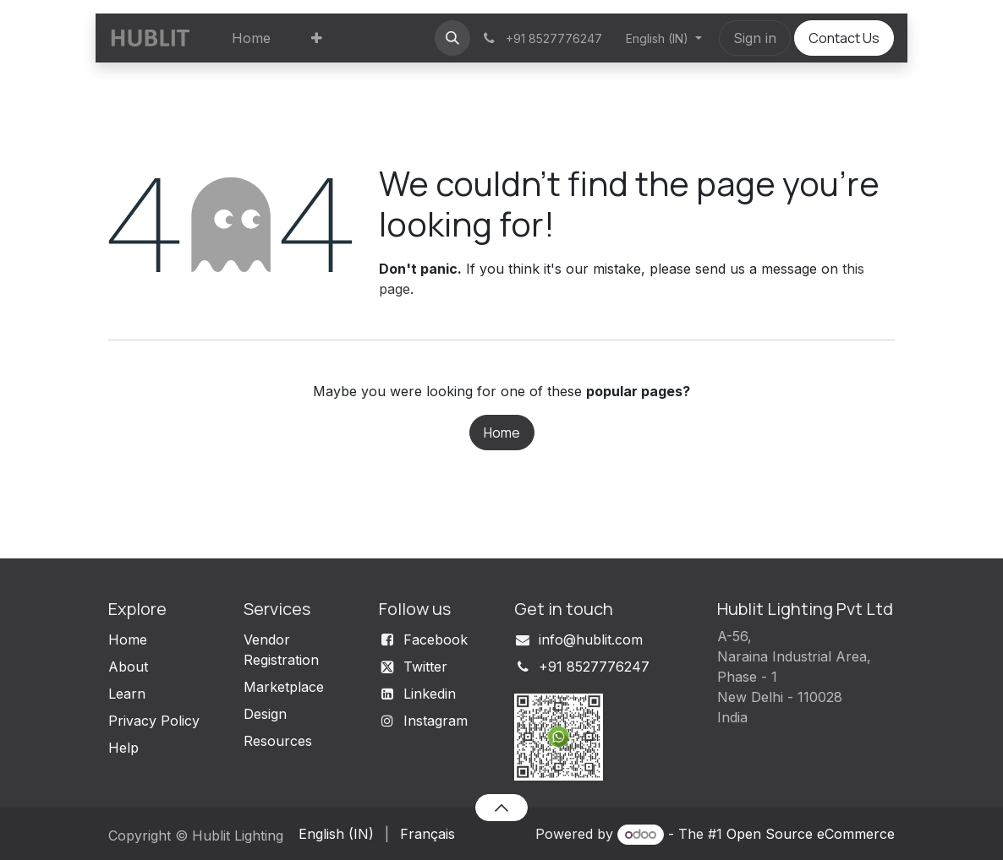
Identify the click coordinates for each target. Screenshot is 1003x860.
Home (502, 432)
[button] (452, 38)
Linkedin (429, 693)
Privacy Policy (154, 720)
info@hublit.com (591, 639)
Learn (126, 693)
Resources (278, 740)
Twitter (425, 666)
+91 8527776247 (594, 666)
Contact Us (844, 38)
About (128, 666)
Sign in (754, 38)
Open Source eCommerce (810, 833)
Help (123, 747)
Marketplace (284, 686)
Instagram (435, 720)
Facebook (435, 639)
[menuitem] (251, 38)
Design (265, 713)
